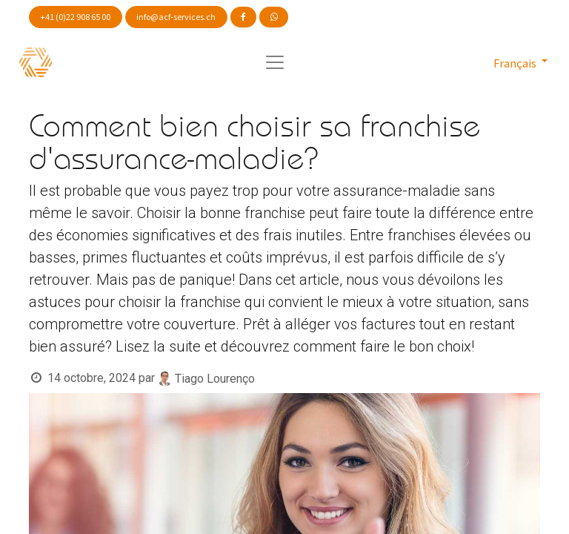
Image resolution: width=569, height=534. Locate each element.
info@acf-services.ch (176, 16)
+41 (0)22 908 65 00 (75, 16)
